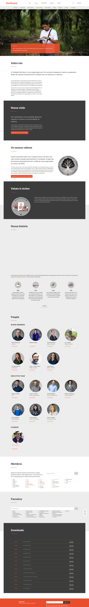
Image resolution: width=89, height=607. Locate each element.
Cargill (14, 487)
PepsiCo (54, 485)
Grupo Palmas (42, 484)
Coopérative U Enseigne (30, 485)
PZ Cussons (55, 487)
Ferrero (40, 479)
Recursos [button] (52, 3)
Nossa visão (22, 7)
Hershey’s (41, 485)
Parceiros (66, 7)
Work (30, 3)
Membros (60, 7)
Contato (59, 3)
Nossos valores (31, 7)
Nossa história (48, 7)
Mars (53, 480)
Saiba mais (44, 305)
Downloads (73, 7)
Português (79, 3)
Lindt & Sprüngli (55, 479)
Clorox (27, 483)
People (54, 7)
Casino (27, 479)
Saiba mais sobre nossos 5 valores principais (22, 176)
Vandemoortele (68, 481)
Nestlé (54, 484)
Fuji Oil (40, 480)
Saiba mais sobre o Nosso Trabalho (19, 132)
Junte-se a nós (44, 3)
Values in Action (39, 7)
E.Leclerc (28, 487)
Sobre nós (36, 3)
